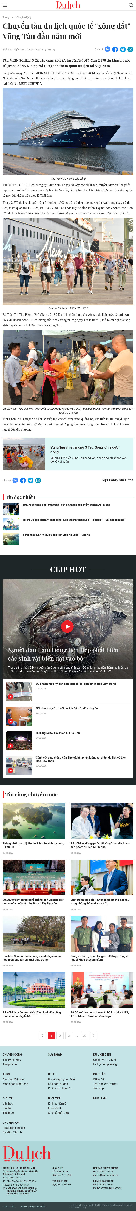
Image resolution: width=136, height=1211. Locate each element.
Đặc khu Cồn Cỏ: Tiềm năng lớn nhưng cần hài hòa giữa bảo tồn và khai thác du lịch (32, 958)
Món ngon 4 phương (15, 1084)
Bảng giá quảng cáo (33, 1206)
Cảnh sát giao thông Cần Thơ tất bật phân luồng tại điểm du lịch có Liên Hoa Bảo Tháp (81, 759)
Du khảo (99, 1074)
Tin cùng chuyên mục (31, 794)
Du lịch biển (102, 1054)
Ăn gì (6, 1074)
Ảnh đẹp (98, 1088)
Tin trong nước (12, 1060)
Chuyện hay (11, 1123)
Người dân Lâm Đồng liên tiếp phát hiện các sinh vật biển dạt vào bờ (66, 653)
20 (84, 1036)
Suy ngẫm (55, 1054)
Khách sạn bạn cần (60, 1088)
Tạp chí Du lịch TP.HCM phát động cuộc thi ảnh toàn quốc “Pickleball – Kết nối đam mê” (73, 519)
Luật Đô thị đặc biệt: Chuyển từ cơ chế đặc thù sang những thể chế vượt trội (100, 901)
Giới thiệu (9, 1206)
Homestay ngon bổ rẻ (61, 1079)
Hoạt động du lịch (14, 1128)
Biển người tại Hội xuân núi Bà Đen (58, 733)
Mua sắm (100, 1098)
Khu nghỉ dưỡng (58, 1084)
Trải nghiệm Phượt (105, 1084)
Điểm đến (99, 1079)
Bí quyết (54, 1098)
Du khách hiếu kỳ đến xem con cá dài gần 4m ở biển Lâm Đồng (76, 684)
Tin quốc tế (10, 1064)
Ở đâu (52, 1074)
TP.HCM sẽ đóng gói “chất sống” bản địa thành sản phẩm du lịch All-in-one (65, 504)
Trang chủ (8, 17)
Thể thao (8, 1113)
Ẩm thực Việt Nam (14, 1079)
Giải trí (8, 1098)
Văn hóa (8, 1103)
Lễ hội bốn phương (105, 1064)
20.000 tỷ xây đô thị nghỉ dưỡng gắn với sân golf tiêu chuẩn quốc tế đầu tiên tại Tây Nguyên (33, 901)
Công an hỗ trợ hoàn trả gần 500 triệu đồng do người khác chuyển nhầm (100, 958)
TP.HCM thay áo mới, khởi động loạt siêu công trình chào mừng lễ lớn (32, 1014)
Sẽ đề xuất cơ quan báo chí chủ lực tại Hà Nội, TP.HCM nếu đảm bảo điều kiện (100, 1014)
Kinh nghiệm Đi (57, 1103)
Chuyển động (23, 17)
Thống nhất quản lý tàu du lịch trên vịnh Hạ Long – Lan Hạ (55, 534)
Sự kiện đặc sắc (13, 1132)
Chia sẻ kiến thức (58, 1113)
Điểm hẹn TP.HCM (104, 1060)
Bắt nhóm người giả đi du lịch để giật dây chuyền (67, 708)
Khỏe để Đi (55, 1108)
